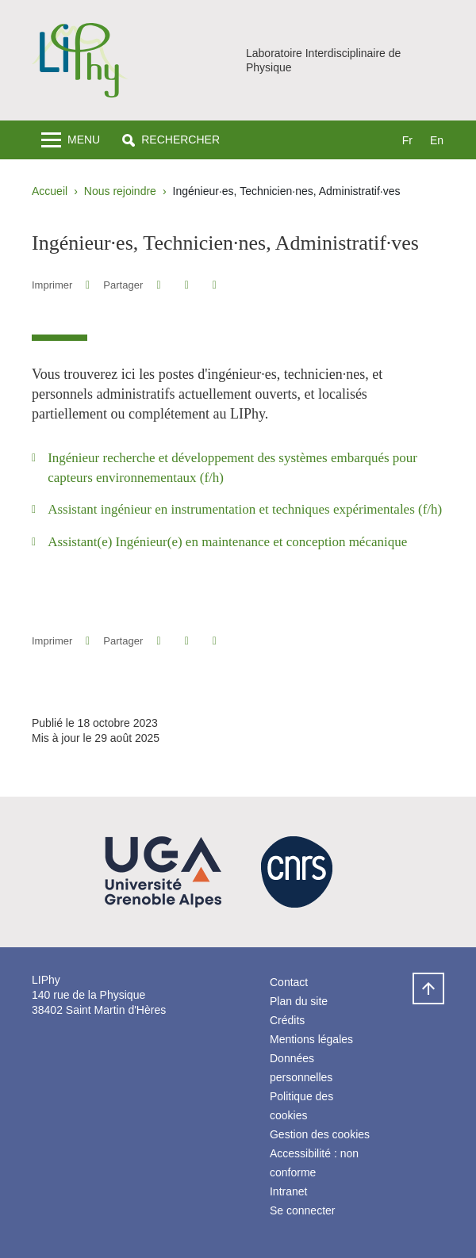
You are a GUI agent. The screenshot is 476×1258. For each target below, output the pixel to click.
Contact (289, 982)
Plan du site (299, 1001)
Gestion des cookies (320, 1134)
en (436, 140)
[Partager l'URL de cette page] (214, 285)
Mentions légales (311, 1039)
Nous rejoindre (120, 191)
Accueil (49, 191)
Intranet (288, 1191)
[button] (170, 139)
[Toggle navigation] (70, 139)
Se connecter (303, 1210)
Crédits (287, 1020)
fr (407, 140)
